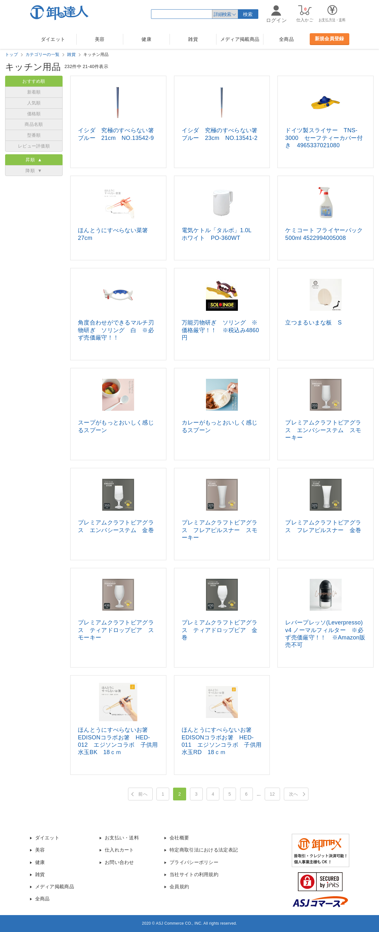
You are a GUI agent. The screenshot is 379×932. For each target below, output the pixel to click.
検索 (248, 14)
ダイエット (53, 39)
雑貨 (193, 39)
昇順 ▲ (34, 159)
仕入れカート (119, 849)
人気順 (34, 102)
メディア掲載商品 (239, 39)
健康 (146, 39)
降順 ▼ (34, 170)
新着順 (34, 92)
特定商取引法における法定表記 (204, 849)
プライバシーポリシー (194, 862)
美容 (100, 39)
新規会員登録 (329, 38)
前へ (143, 794)
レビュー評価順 (34, 146)
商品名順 (34, 124)
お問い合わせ (119, 862)
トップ (11, 54)
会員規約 (179, 886)
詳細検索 (222, 14)
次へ (293, 794)
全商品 (286, 39)
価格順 (34, 113)
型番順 (34, 135)
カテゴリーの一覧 (42, 54)
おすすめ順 (33, 81)
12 (272, 794)
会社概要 (179, 837)
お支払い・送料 (122, 837)
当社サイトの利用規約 (194, 874)
